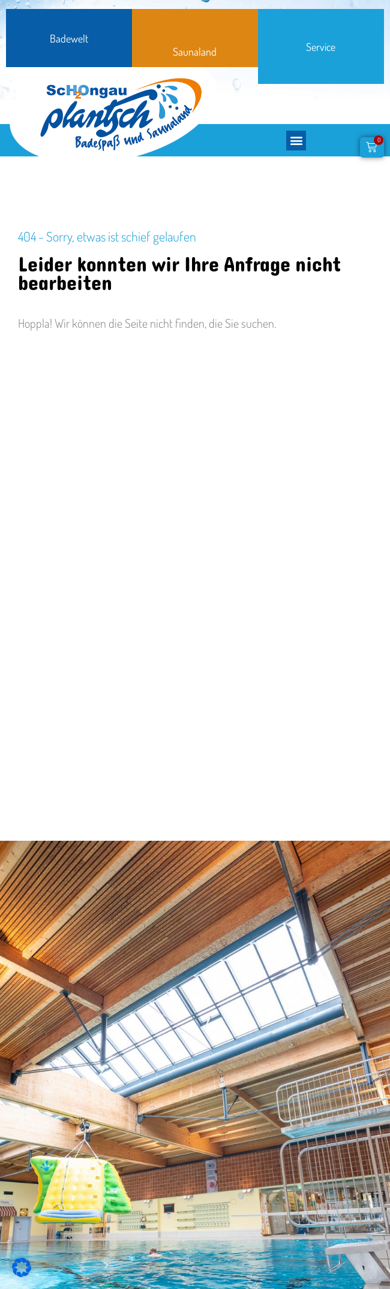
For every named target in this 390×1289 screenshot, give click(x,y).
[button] (296, 140)
